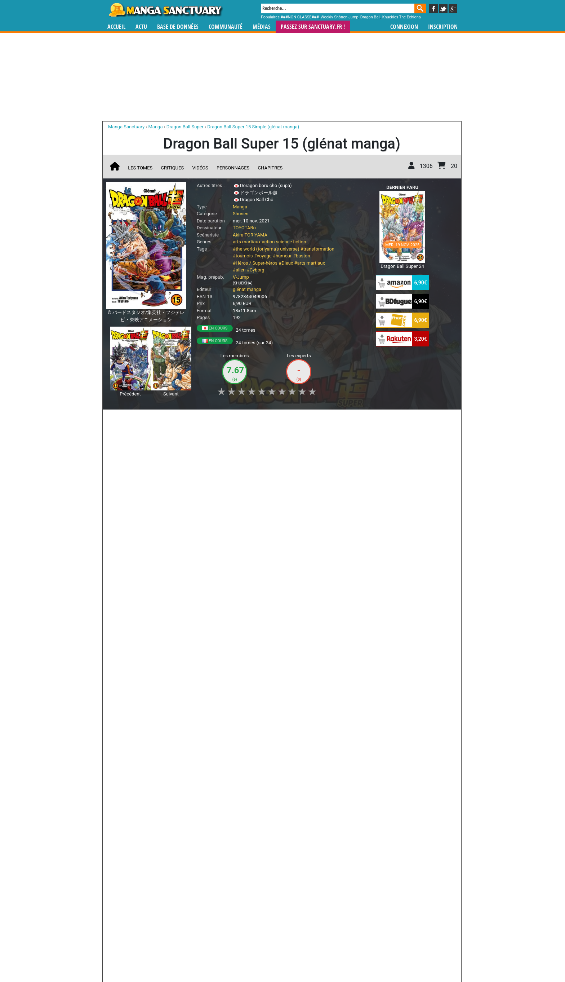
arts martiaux (247, 241)
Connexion (404, 26)
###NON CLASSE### (300, 17)
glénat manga (247, 289)
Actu (141, 26)
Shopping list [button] (195, 418)
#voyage (263, 255)
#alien (239, 270)
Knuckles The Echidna (401, 17)
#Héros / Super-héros (255, 263)
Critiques (172, 168)
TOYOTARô (244, 227)
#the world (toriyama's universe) (266, 249)
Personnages (233, 168)
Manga (165, 10)
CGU (309, 957)
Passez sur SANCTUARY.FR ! (313, 26)
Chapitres (270, 168)
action (268, 241)
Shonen (241, 213)
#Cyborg (255, 270)
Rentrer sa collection (285, 957)
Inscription (443, 26)
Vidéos (200, 168)
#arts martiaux (309, 263)
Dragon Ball (370, 17)
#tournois (243, 255)
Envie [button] (229, 418)
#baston (301, 255)
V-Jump (241, 277)
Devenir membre (250, 957)
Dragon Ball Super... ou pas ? (145, 472)
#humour (282, 255)
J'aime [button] (125, 418)
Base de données (178, 26)
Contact (323, 957)
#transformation (317, 249)
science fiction (291, 241)
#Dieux (286, 263)
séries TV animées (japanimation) (384, 914)
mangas (303, 914)
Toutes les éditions (222, 826)
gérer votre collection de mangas (260, 920)
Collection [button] (157, 418)
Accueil (116, 26)
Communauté (226, 26)
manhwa (320, 914)
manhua (336, 914)
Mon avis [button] (259, 418)
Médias (262, 26)
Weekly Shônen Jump (340, 17)
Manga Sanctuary (189, 914)
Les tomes (140, 168)
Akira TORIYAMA (250, 235)
